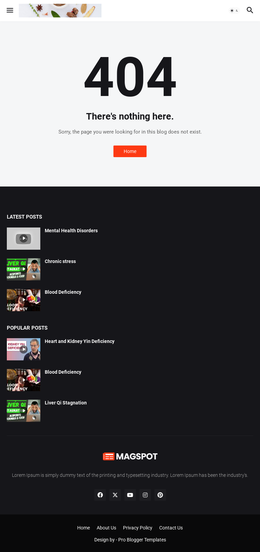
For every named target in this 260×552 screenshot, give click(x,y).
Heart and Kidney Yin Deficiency (79, 341)
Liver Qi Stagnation (66, 402)
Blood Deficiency (63, 292)
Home (130, 151)
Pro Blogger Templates (142, 539)
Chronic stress (60, 261)
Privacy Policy (137, 527)
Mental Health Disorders (71, 230)
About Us (106, 527)
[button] (9, 10)
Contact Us (171, 527)
